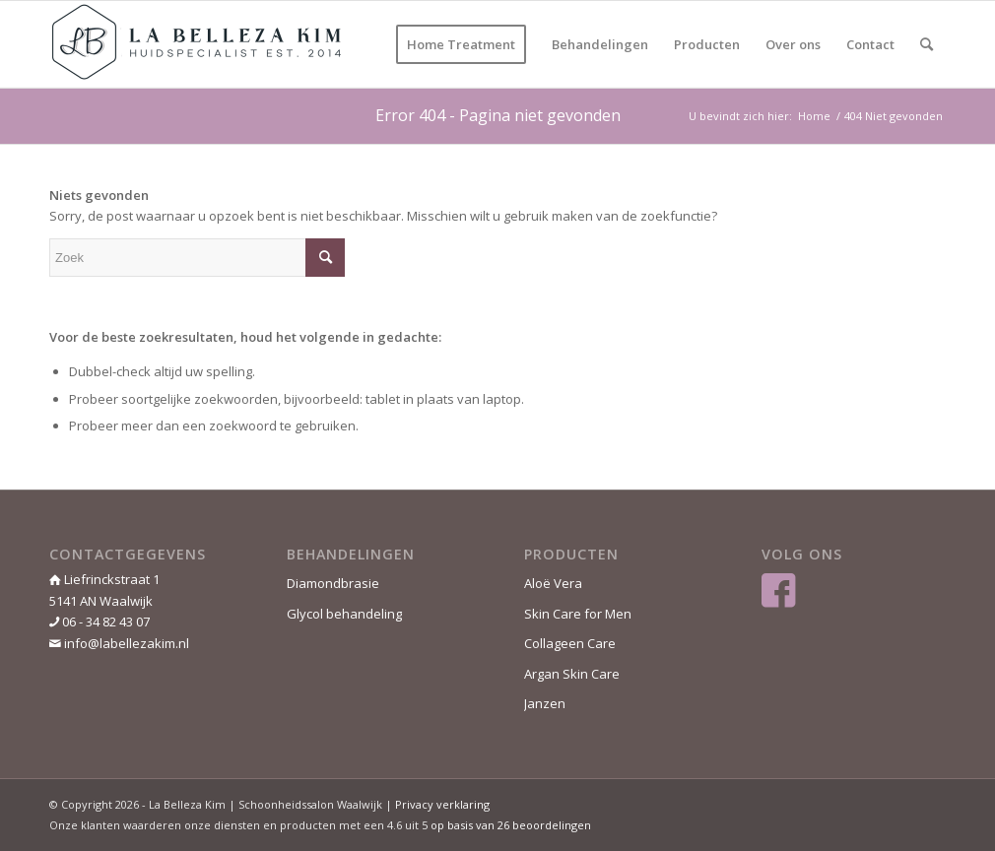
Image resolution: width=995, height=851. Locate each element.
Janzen (544, 703)
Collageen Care (570, 643)
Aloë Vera (553, 583)
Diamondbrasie (333, 583)
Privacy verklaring (442, 804)
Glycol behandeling (344, 613)
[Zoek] (926, 44)
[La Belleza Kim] (197, 44)
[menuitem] (461, 44)
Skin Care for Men (577, 613)
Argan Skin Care (572, 674)
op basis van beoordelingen (511, 825)
